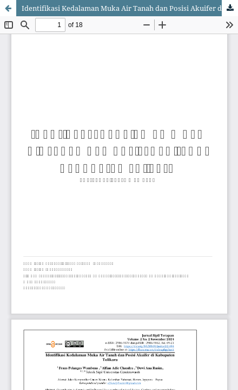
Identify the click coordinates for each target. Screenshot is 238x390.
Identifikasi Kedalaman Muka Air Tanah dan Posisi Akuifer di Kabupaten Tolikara (130, 8)
